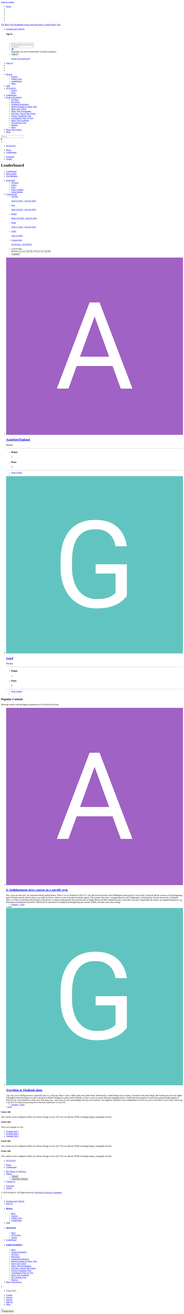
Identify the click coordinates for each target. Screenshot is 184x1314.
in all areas (10, 180)
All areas (15, 183)
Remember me (17, 52)
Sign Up (9, 63)
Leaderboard (16, 81)
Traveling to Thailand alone (24, 1090)
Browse (9, 74)
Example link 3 (12, 1136)
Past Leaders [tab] (11, 174)
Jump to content (7, 2)
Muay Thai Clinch (18, 109)
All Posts (15, 100)
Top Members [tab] (12, 176)
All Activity (11, 88)
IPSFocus (22, 1172)
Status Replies (17, 192)
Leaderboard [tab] (11, 171)
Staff (8, 86)
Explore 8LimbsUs (14, 97)
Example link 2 (12, 1134)
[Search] (12, 136)
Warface (14, 125)
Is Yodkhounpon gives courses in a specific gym (37, 890)
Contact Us (10, 1182)
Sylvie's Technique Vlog (21, 116)
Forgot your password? (20, 59)
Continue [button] (15, 254)
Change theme (7, 1312)
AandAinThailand (18, 439)
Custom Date (11, 194)
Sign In (15, 54)
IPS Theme (10, 1172)
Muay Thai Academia (20, 120)
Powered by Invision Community (48, 1193)
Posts (13, 187)
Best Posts (15, 102)
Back (13, 1214)
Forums (14, 77)
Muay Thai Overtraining (21, 111)
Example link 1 (12, 1132)
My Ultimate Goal (18, 123)
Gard (9, 658)
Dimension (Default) (19, 1179)
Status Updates (17, 190)
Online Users (16, 79)
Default (15, 1177)
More (13, 83)
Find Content (16, 473)
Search (14, 90)
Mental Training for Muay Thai (24, 107)
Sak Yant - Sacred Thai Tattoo (23, 113)
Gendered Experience (20, 104)
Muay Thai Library (14, 130)
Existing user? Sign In (15, 29)
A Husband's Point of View (22, 118)
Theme (9, 1174)
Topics (14, 185)
